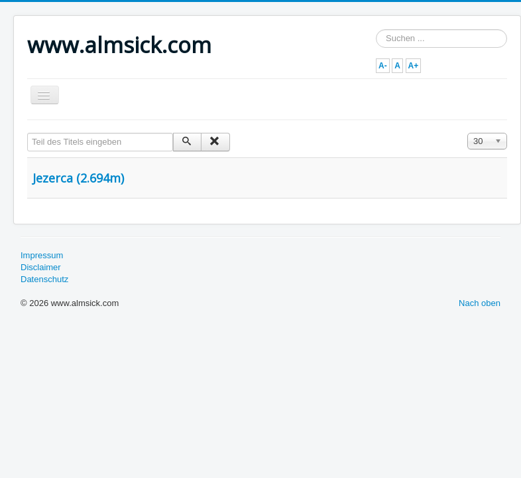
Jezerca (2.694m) (78, 178)
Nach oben (479, 303)
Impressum (42, 255)
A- (382, 65)
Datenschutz (44, 279)
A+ (413, 65)
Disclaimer (41, 267)
